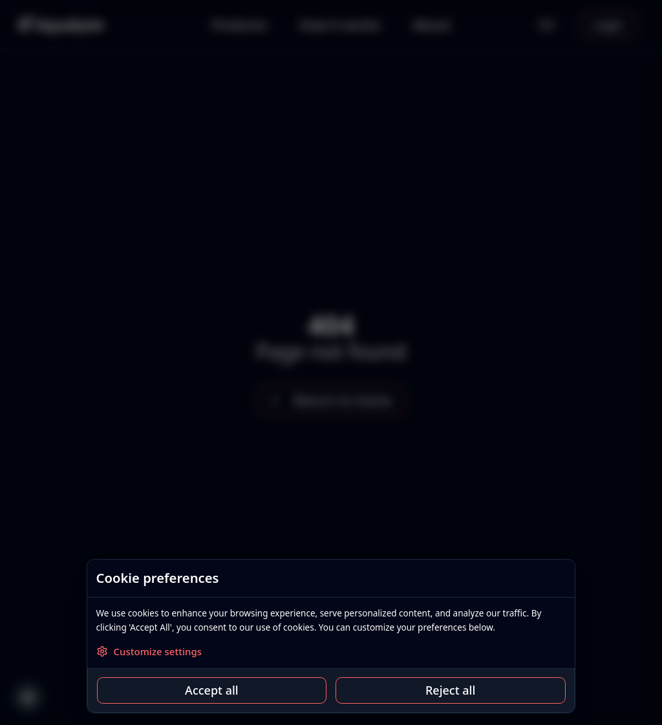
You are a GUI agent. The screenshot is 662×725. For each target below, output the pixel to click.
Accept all (212, 690)
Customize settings (149, 651)
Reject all (450, 690)
